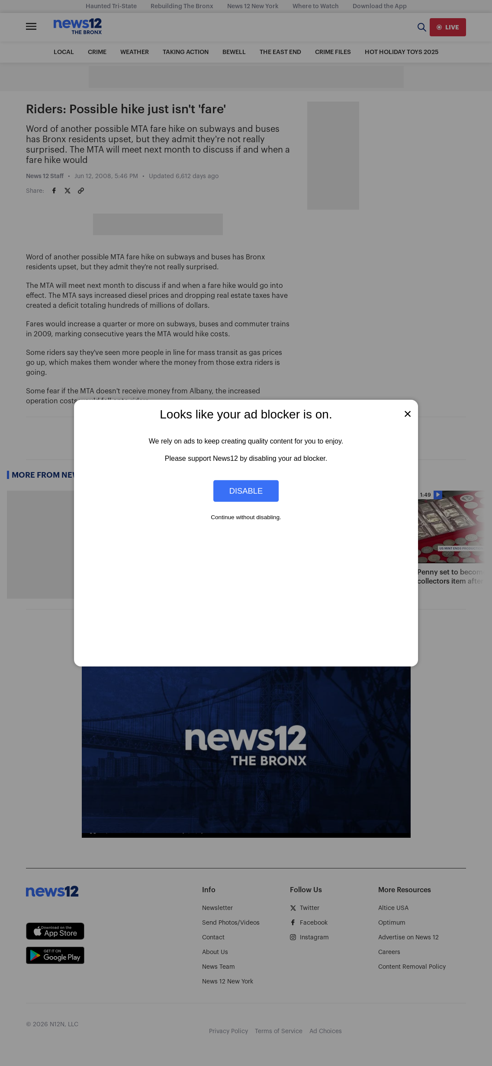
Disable (246, 490)
